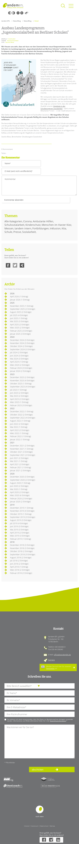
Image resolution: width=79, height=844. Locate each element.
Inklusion (55, 228)
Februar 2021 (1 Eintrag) (20, 467)
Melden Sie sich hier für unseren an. (58, 667)
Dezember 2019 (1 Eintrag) (21, 507)
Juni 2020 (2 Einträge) (19, 486)
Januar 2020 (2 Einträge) (20, 501)
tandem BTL (5, 21)
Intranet (26, 826)
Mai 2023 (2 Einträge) (19, 396)
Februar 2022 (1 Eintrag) (20, 436)
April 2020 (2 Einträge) (19, 492)
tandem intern (23, 228)
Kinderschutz (33, 224)
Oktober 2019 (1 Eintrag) (21, 514)
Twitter (15, 265)
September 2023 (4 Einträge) (22, 386)
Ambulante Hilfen (43, 221)
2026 (12, 293)
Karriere (51, 660)
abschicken (37, 769)
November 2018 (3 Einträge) (22, 548)
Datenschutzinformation (58, 721)
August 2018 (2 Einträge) (20, 557)
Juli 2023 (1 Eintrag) (18, 389)
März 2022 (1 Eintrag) (19, 433)
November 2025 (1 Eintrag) (21, 306)
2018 (12, 542)
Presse (17, 232)
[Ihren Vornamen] (39, 700)
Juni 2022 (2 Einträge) (19, 424)
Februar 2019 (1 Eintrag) (20, 539)
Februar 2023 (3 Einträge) (21, 405)
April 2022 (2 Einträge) (19, 430)
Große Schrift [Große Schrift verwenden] (21, 13)
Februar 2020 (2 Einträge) (21, 498)
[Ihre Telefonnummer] (39, 714)
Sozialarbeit (29, 232)
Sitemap (52, 826)
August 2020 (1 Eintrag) (20, 483)
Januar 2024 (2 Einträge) (20, 371)
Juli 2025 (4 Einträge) (19, 315)
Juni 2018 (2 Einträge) (19, 563)
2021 (12, 442)
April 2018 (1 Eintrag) (19, 566)
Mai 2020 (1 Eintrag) (18, 489)
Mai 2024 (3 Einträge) (19, 358)
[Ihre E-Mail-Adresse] (39, 707)
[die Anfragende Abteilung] (39, 686)
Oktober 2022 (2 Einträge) (21, 414)
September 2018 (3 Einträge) (22, 554)
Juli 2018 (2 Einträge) (19, 560)
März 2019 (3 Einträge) (20, 535)
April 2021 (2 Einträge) (19, 464)
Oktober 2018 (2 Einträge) (21, 551)
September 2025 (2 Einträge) (22, 309)
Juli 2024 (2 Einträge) (19, 352)
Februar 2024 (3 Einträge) (21, 368)
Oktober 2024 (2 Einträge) (21, 346)
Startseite (13, 5)
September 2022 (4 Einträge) (22, 417)
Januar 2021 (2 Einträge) (20, 470)
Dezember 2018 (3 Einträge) (22, 545)
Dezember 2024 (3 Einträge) (22, 340)
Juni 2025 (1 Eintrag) (18, 318)
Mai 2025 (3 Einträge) (19, 321)
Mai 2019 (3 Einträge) (19, 529)
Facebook (8, 265)
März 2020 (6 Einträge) (20, 495)
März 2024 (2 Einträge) (20, 365)
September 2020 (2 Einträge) (22, 480)
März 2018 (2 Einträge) (20, 570)
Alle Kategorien (13, 221)
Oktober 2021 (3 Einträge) (21, 452)
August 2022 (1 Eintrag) (20, 420)
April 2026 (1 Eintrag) (19, 296)
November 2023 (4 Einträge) (22, 380)
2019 (12, 504)
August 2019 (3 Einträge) (20, 520)
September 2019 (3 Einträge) (22, 517)
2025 (12, 302)
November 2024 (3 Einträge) (22, 343)
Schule (8, 232)
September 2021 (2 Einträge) (22, 455)
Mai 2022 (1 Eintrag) (18, 427)
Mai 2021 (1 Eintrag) (18, 461)
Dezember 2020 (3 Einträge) (22, 476)
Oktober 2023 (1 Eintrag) (21, 383)
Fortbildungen (40, 228)
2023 (12, 374)
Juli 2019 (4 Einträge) (19, 523)
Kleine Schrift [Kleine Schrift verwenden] (18, 13)
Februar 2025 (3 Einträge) (21, 330)
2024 (12, 337)
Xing (22, 265)
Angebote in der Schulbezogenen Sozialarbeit (53, 107)
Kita (64, 228)
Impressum (34, 826)
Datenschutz (44, 826)
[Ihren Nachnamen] (39, 693)
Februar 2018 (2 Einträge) (21, 573)
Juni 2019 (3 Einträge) (19, 526)
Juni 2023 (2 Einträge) (19, 393)
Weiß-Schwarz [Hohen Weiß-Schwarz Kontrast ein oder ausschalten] (13, 13)
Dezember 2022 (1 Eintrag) (21, 411)
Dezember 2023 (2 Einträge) (22, 377)
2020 (12, 473)
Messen (8, 228)
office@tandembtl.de (62, 654)
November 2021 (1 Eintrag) (21, 448)
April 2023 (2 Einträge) (19, 399)
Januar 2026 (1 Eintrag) (20, 299)
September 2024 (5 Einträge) (22, 349)
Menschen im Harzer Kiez (56, 224)
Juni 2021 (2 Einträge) (19, 458)
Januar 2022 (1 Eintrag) (20, 439)
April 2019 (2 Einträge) (19, 532)
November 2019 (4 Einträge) (22, 511)
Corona (27, 221)
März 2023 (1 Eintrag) (19, 402)
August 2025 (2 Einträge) (20, 312)
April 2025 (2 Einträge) (19, 324)
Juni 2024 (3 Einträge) (19, 355)
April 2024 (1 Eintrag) (19, 361)
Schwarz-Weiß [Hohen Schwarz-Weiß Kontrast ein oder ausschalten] (9, 13)
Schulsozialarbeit (14, 224)
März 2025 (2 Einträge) (20, 327)
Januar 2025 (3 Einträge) (20, 334)
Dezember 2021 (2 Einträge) (22, 445)
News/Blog (17, 21)
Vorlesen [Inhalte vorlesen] (26, 13)
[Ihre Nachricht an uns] (39, 741)
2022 (12, 408)
